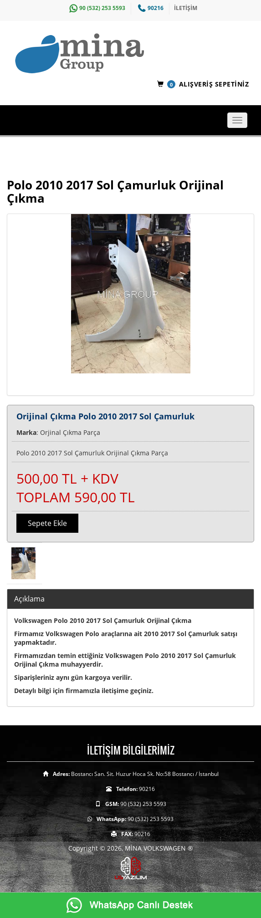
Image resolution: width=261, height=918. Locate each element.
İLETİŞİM (185, 8)
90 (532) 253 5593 (96, 8)
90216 (150, 8)
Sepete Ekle (47, 523)
